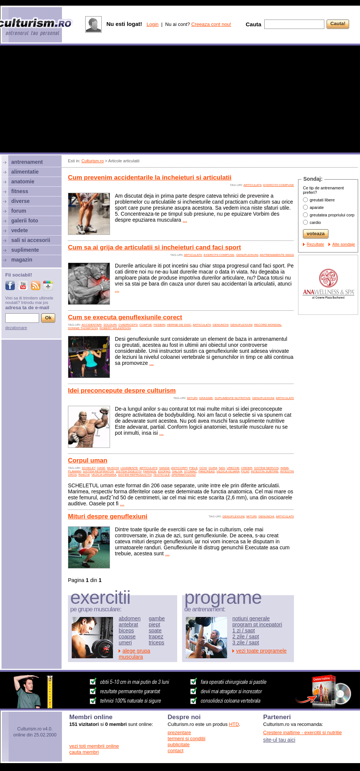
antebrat (128, 624)
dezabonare (16, 327)
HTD (234, 724)
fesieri (159, 325)
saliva (177, 471)
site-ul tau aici (279, 740)
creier (246, 468)
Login (152, 24)
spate (155, 630)
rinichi (84, 474)
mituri (192, 398)
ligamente (129, 468)
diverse (20, 201)
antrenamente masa (277, 255)
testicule (161, 474)
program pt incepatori (257, 624)
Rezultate (315, 244)
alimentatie (25, 172)
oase (101, 468)
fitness (19, 191)
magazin (21, 260)
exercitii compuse (278, 185)
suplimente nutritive (233, 398)
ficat (245, 471)
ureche (233, 468)
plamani (74, 471)
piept (154, 624)
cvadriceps (127, 325)
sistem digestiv (129, 471)
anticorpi (179, 468)
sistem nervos (266, 468)
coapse (145, 325)
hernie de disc (179, 325)
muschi (113, 468)
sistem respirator (98, 471)
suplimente (25, 250)
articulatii (253, 185)
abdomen (129, 618)
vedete (19, 230)
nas (222, 468)
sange (164, 468)
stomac (190, 471)
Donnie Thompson (83, 328)
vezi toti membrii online (94, 746)
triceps (156, 642)
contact (176, 750)
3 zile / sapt (245, 642)
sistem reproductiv (135, 474)
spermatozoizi (184, 474)
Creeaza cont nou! (211, 24)
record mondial (268, 325)
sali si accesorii (30, 240)
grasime (206, 398)
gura (212, 468)
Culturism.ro (92, 161)
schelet (88, 468)
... (185, 220)
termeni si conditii (186, 738)
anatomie (22, 181)
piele (193, 468)
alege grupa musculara (134, 654)
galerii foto (24, 221)
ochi (203, 468)
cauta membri (84, 752)
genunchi (220, 325)
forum (18, 211)
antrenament (27, 162)
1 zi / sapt (243, 630)
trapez (156, 636)
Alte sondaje (343, 244)
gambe (157, 618)
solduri (110, 325)
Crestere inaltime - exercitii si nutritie (302, 732)
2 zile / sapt (245, 636)
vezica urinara (103, 474)
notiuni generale (251, 618)
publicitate (179, 744)
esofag (164, 471)
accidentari (91, 325)
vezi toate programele (261, 651)
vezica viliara (228, 471)
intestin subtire (265, 471)
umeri (125, 642)
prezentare (179, 732)
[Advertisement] (180, 100)
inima (284, 468)
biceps (126, 630)
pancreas (207, 471)
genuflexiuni (247, 255)
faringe (149, 471)
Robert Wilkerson (115, 328)
